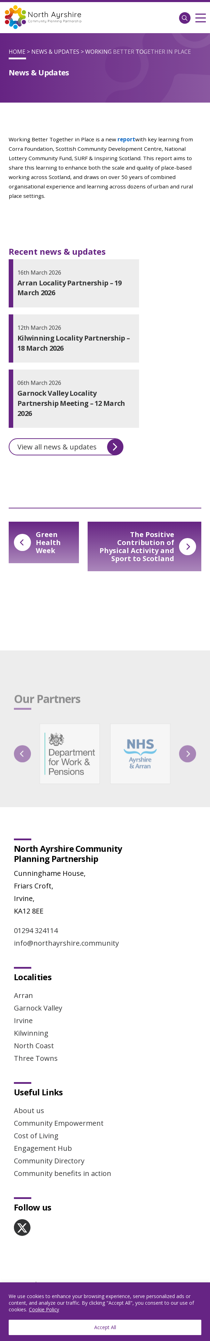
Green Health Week (37, 542)
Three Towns (36, 1058)
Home (17, 51)
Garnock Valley (38, 1008)
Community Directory (49, 1160)
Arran (23, 995)
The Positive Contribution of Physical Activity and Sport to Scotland (147, 546)
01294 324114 (36, 930)
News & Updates (55, 51)
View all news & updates (70, 447)
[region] (105, 1311)
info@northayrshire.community (66, 943)
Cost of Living (36, 1135)
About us (29, 1110)
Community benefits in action (62, 1173)
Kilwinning (31, 1033)
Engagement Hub (43, 1148)
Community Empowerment (59, 1123)
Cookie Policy (44, 1309)
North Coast (34, 1045)
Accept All (105, 1327)
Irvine (23, 1020)
